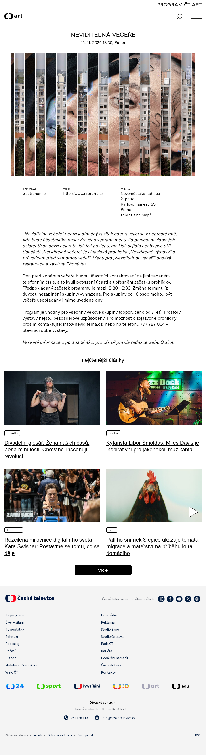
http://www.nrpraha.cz (83, 193)
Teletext (12, 636)
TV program (14, 615)
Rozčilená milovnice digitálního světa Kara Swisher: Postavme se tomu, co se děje (52, 546)
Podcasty (12, 643)
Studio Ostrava (112, 636)
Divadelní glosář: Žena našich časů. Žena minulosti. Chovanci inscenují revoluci (46, 449)
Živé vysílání (14, 622)
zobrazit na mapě (136, 214)
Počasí (10, 651)
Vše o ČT (11, 672)
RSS (198, 735)
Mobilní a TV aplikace (21, 665)
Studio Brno (110, 629)
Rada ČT (107, 643)
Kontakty (108, 672)
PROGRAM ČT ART (179, 4)
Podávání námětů (114, 658)
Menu (98, 257)
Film (112, 530)
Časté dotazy (111, 665)
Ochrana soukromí (60, 735)
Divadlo (12, 433)
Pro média (109, 615)
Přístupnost (85, 735)
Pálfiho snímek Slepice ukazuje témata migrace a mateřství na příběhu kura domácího (152, 546)
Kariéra (106, 651)
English (37, 735)
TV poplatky (14, 629)
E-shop (10, 658)
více (103, 570)
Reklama (108, 622)
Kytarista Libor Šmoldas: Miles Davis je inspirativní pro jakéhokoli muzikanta (152, 446)
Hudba (113, 433)
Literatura (13, 530)
